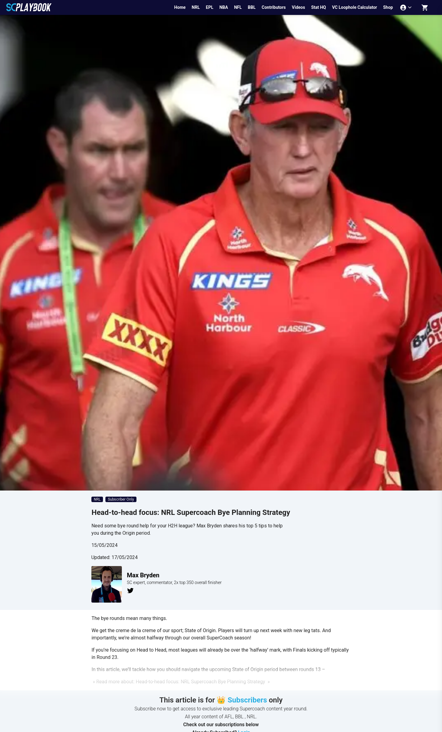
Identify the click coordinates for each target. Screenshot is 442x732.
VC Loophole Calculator (354, 7)
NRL (196, 7)
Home (180, 7)
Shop (388, 7)
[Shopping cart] (425, 7)
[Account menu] (406, 7)
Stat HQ (318, 7)
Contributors (274, 7)
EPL (209, 7)
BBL (252, 7)
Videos (298, 7)
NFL (238, 7)
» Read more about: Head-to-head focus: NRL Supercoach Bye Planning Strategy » (180, 681)
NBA (223, 7)
